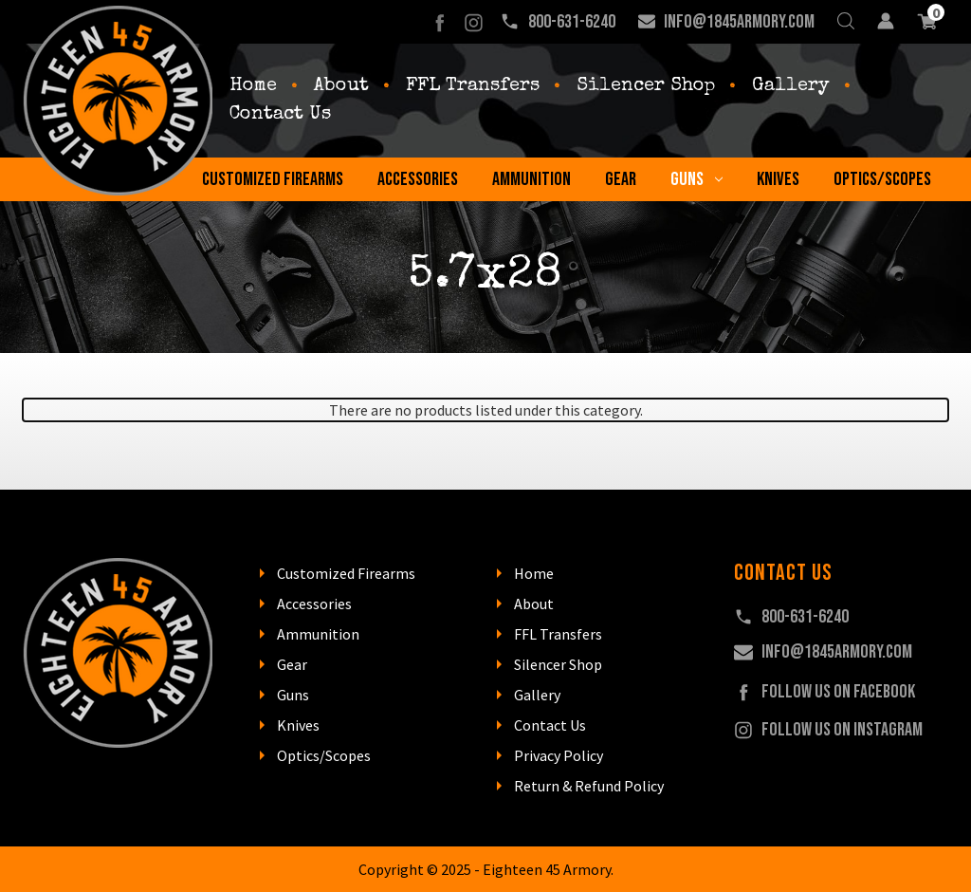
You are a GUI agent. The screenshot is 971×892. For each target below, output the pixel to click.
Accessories (417, 179)
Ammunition (531, 179)
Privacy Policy (558, 755)
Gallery (791, 86)
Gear (620, 179)
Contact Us (280, 114)
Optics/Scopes (882, 179)
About (341, 86)
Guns (696, 179)
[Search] (846, 22)
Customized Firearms (272, 179)
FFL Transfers (473, 86)
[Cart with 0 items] (927, 22)
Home (253, 86)
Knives (778, 179)
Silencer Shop (646, 86)
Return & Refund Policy (589, 785)
